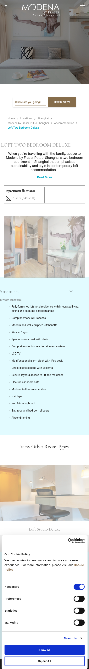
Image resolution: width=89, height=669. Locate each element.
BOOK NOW (62, 102)
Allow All (44, 649)
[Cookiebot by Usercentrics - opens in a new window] (68, 540)
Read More (44, 177)
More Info (70, 638)
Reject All (44, 661)
